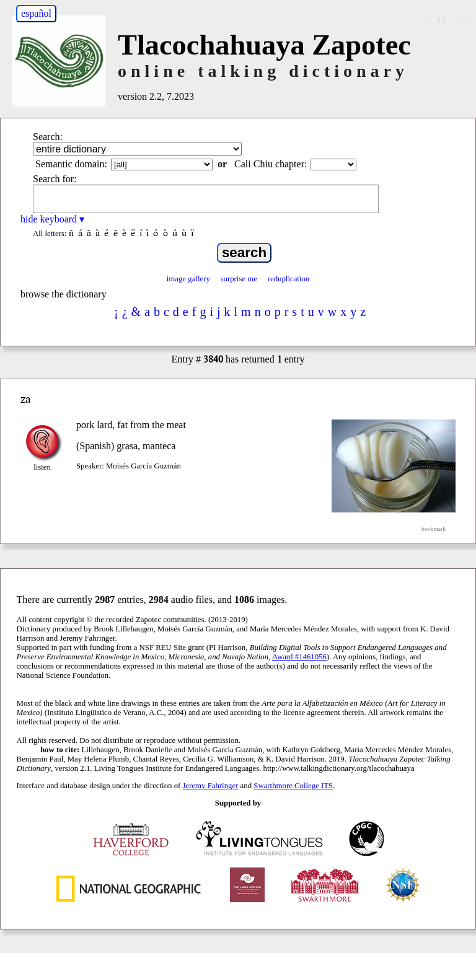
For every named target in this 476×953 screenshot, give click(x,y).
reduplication (289, 278)
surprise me (239, 278)
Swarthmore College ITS (293, 785)
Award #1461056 (299, 656)
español (36, 13)
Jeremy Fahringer (211, 785)
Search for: (55, 178)
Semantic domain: (71, 164)
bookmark (433, 528)
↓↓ (441, 19)
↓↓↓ (463, 19)
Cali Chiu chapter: (270, 164)
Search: (48, 136)
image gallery (188, 278)
